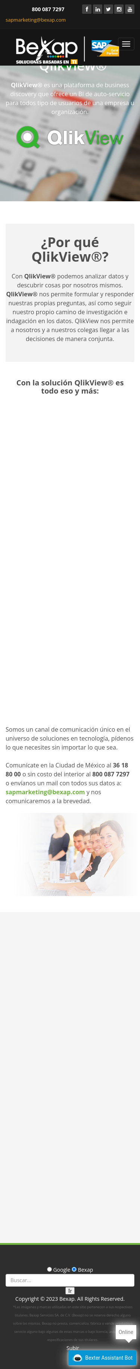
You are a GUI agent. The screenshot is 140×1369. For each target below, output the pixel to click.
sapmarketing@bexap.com (36, 19)
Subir (72, 1347)
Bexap (67, 1298)
